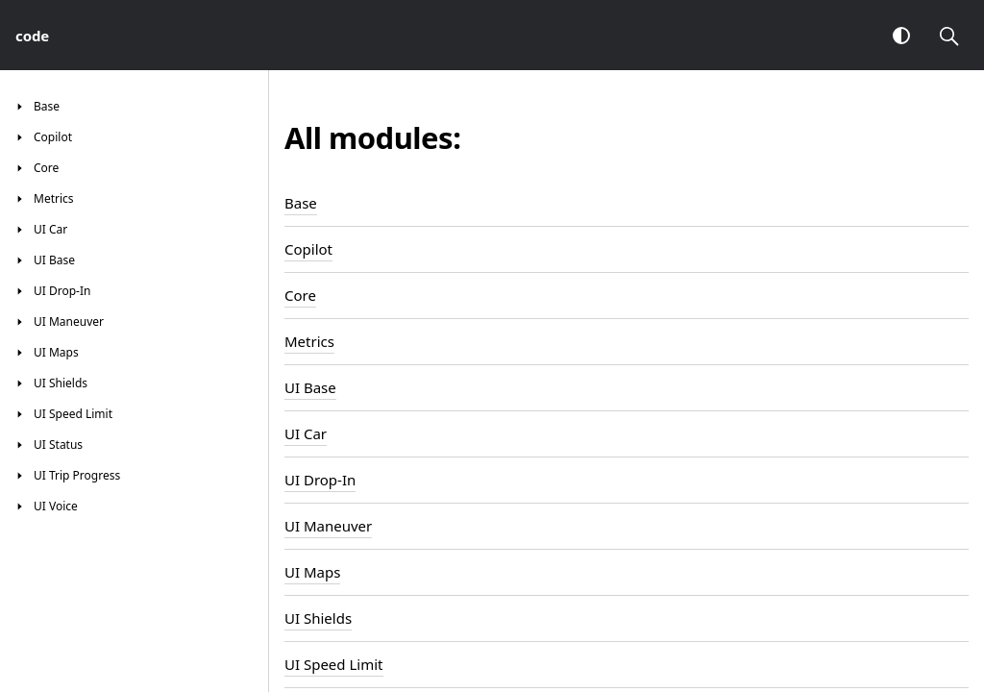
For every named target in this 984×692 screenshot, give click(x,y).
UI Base (310, 387)
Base (300, 202)
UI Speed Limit (333, 664)
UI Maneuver (328, 525)
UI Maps (312, 571)
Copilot (308, 249)
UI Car (305, 433)
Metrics (309, 341)
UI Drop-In (320, 479)
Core (300, 295)
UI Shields (318, 618)
